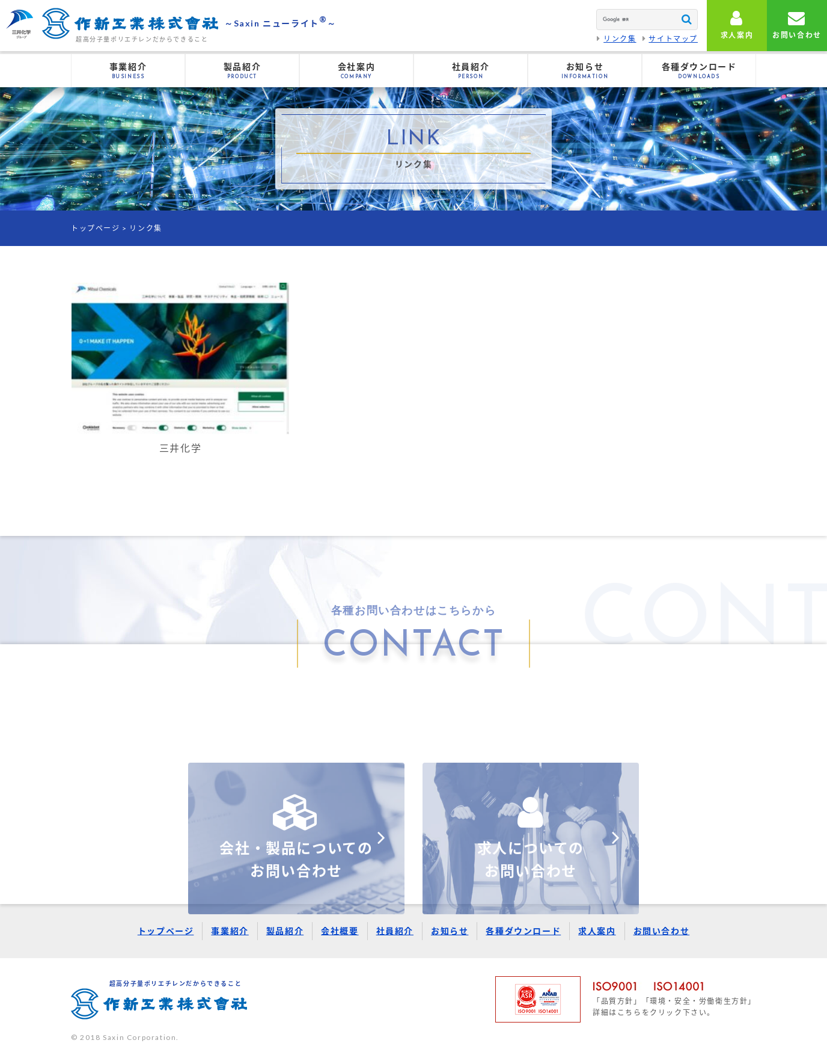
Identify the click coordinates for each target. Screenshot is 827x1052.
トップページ (95, 228)
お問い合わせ (661, 931)
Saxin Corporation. (141, 1037)
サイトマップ (673, 38)
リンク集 (619, 38)
